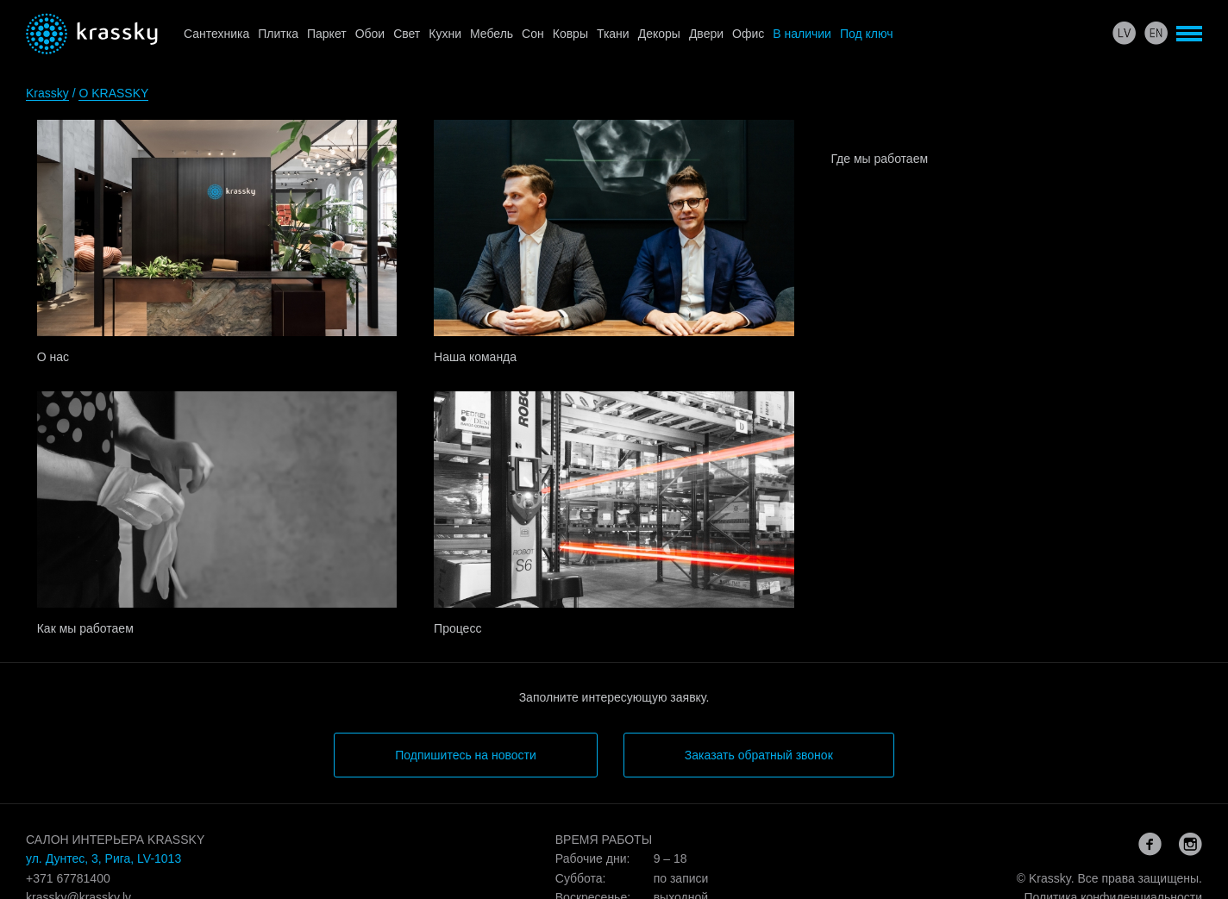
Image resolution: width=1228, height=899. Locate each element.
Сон (533, 34)
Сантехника (216, 34)
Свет (406, 34)
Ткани (613, 34)
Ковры (570, 34)
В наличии (802, 34)
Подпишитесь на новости (465, 755)
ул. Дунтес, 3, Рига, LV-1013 (103, 858)
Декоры (659, 34)
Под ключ (866, 34)
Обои (370, 34)
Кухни (445, 34)
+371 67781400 (68, 878)
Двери (706, 34)
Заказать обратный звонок (759, 755)
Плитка (278, 34)
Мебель (491, 34)
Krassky (47, 93)
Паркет (327, 34)
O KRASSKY (113, 93)
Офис (748, 34)
